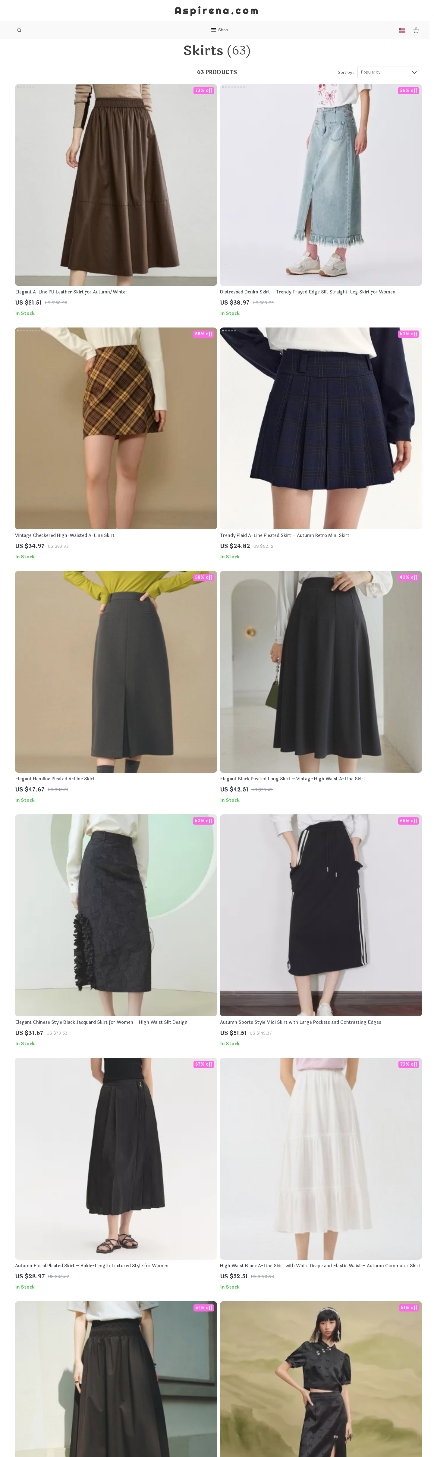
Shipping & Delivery (254, 1359)
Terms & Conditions (174, 1379)
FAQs (238, 1339)
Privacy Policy (168, 1369)
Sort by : (346, 85)
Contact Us (164, 1359)
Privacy (194, 1445)
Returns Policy (248, 1369)
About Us (162, 1349)
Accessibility (214, 1445)
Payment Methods (252, 1349)
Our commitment (331, 1380)
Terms (180, 1445)
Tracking (242, 1379)
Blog (157, 1339)
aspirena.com (327, 1339)
